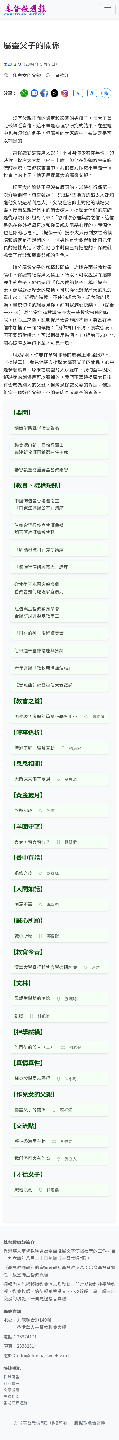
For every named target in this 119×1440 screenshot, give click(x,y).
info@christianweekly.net (43, 1355)
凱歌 (18, 1015)
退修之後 (23, 873)
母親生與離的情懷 (32, 998)
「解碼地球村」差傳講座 (39, 549)
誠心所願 (23, 935)
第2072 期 (12, 64)
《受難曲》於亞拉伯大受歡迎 (43, 684)
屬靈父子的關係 (30, 1109)
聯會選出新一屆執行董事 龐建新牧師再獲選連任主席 (41, 449)
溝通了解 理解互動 (34, 747)
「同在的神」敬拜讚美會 (39, 633)
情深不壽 (23, 904)
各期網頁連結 (15, 1402)
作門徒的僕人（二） (34, 1047)
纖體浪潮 (23, 1189)
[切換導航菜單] (108, 9)
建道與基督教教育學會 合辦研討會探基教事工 (36, 612)
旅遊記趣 (23, 810)
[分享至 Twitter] (54, 93)
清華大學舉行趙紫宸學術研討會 (45, 967)
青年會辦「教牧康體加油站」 (43, 667)
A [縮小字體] (78, 93)
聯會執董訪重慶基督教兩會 (41, 469)
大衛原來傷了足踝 (32, 778)
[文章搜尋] (59, 50)
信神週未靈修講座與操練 (39, 650)
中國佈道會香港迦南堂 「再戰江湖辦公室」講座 (39, 504)
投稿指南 (11, 1396)
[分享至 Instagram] (64, 93)
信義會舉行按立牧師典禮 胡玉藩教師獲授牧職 (39, 529)
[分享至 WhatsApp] (24, 93)
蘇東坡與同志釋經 (32, 1078)
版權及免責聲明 (90, 1423)
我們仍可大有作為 (32, 1158)
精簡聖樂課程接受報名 (36, 427)
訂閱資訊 (11, 1383)
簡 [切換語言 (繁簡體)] (106, 93)
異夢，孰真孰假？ (32, 841)
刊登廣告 (11, 1377)
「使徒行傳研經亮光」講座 (41, 566)
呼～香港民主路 (30, 1141)
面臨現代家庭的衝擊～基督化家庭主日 (46, 716)
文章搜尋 (11, 1390)
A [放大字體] (91, 93)
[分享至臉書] (44, 93)
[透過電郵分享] (34, 93)
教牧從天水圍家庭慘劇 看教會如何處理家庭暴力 (39, 588)
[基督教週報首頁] (25, 9)
